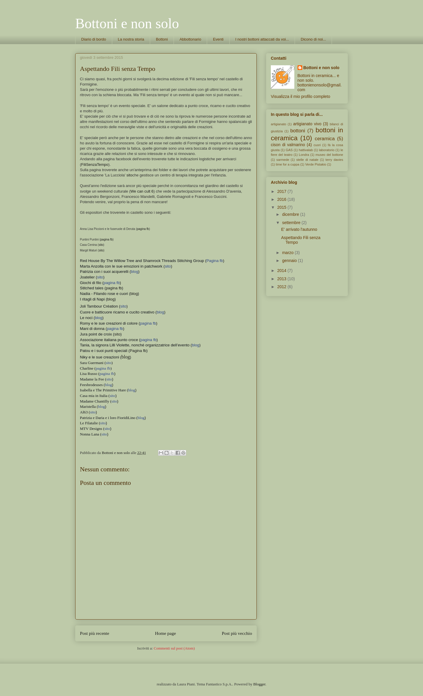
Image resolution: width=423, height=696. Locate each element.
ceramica (325, 138)
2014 (282, 270)
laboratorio (327, 150)
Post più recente (94, 633)
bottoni (297, 130)
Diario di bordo (93, 39)
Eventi (218, 39)
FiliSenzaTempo (94, 164)
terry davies (334, 159)
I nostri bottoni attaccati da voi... (262, 39)
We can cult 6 (142, 191)
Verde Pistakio (315, 164)
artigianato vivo (307, 123)
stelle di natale (307, 159)
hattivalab (306, 150)
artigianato (278, 124)
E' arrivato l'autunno (299, 229)
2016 (282, 199)
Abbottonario (190, 39)
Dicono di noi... (313, 39)
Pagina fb (138, 350)
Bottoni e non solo (127, 23)
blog (134, 293)
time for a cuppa (287, 164)
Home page (165, 633)
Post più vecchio (237, 633)
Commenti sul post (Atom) (174, 648)
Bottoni (162, 39)
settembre (291, 222)
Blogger (259, 684)
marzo (288, 252)
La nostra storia (131, 39)
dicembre (291, 214)
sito (129, 175)
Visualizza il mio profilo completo (300, 96)
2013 (282, 278)
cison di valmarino (288, 144)
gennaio (290, 260)
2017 (282, 191)
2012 (282, 286)
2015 (282, 207)
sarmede (282, 159)
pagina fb (143, 229)
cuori (316, 145)
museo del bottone (329, 154)
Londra (304, 154)
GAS (289, 150)
